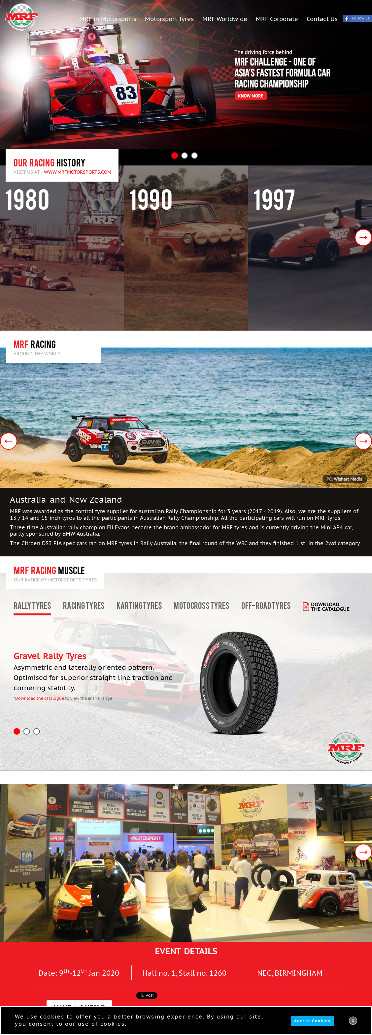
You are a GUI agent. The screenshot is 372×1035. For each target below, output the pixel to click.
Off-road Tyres (266, 606)
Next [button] (363, 237)
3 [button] (194, 155)
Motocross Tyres (201, 606)
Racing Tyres (84, 606)
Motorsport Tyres (169, 18)
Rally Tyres (32, 606)
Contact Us (322, 18)
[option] (186, 74)
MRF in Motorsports (107, 18)
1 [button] (174, 155)
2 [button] (184, 155)
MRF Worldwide (224, 18)
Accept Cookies (312, 1021)
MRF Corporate (277, 18)
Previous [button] (8, 441)
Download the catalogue (39, 698)
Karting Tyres (139, 606)
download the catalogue (330, 606)
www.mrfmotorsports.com (77, 172)
